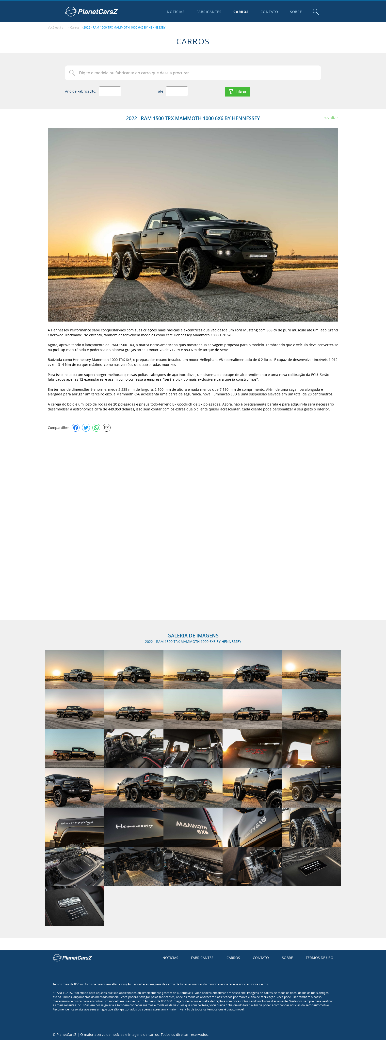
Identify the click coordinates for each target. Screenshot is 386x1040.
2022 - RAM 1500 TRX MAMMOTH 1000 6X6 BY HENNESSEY (124, 27)
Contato (269, 11)
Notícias (175, 11)
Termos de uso (319, 957)
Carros (240, 11)
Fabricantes (208, 11)
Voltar (332, 117)
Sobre (296, 11)
